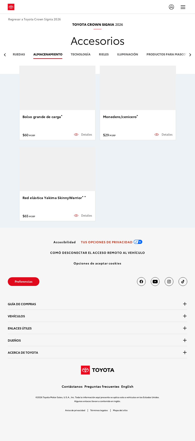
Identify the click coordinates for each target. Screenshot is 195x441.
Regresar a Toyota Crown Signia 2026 (34, 19)
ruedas (19, 54)
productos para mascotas (169, 54)
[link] (64, 242)
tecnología (80, 54)
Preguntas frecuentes (101, 386)
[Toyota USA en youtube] (155, 281)
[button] (97, 263)
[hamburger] (183, 6)
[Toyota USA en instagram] (169, 281)
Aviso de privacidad (75, 410)
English (127, 386)
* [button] (61, 115)
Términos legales (99, 410)
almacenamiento (47, 54)
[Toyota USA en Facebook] (141, 281)
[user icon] (171, 6)
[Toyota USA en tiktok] (183, 281)
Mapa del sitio (120, 410)
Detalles (86, 134)
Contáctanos (72, 386)
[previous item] (6, 55)
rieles (104, 54)
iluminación (127, 54)
